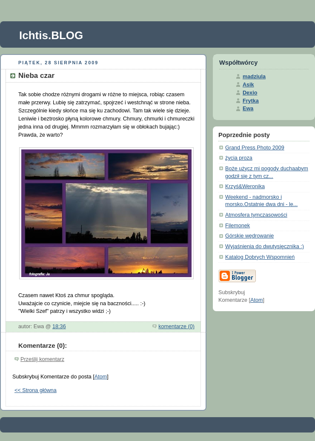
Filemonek (237, 226)
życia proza (238, 158)
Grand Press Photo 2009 (254, 148)
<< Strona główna (35, 390)
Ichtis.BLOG (51, 35)
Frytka (251, 101)
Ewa (248, 109)
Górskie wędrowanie (249, 236)
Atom (100, 377)
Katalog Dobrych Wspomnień (260, 257)
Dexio (250, 93)
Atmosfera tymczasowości (256, 215)
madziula (254, 77)
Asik (248, 85)
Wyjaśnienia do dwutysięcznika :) (264, 246)
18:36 (59, 326)
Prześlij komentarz (42, 359)
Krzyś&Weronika (245, 186)
